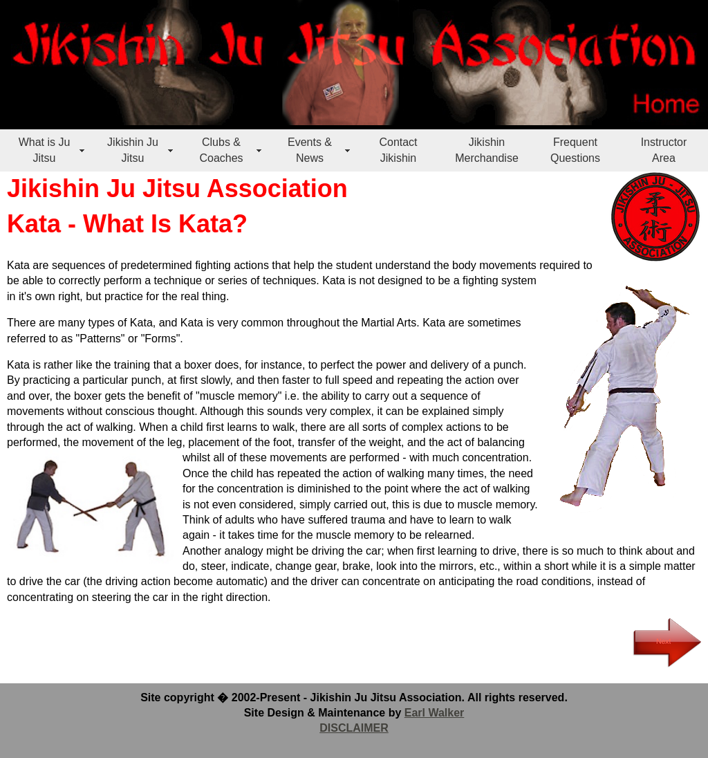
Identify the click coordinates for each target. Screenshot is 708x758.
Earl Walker (434, 713)
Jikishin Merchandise (487, 149)
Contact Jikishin (398, 149)
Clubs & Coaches (221, 149)
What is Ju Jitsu (45, 149)
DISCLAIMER (354, 728)
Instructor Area (664, 149)
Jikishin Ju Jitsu (132, 149)
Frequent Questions (575, 149)
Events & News (310, 149)
